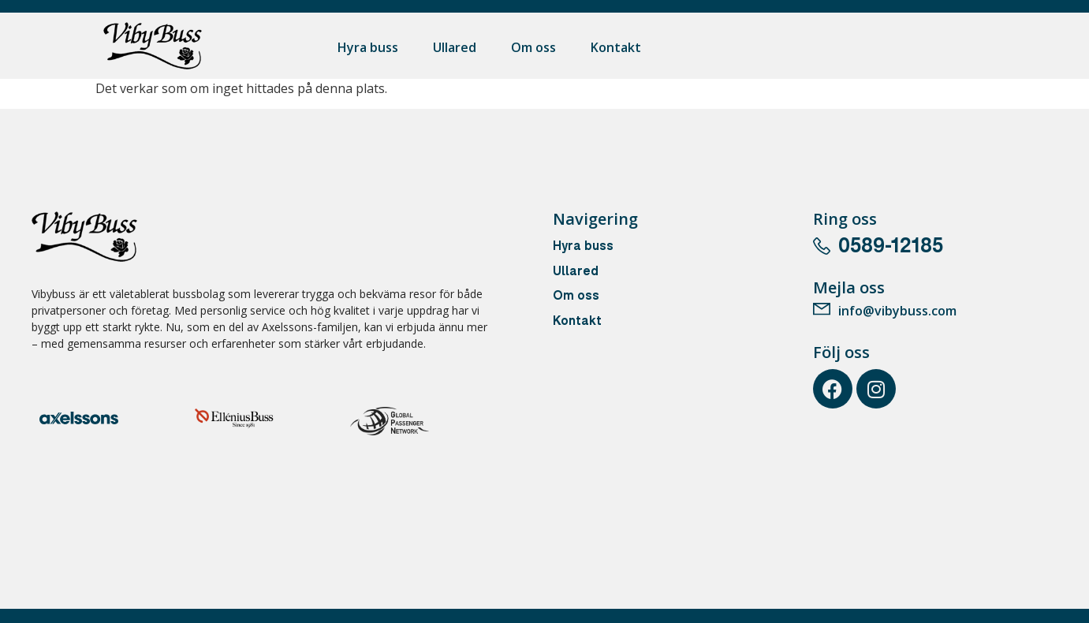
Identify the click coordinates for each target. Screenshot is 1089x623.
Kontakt (616, 47)
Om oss (533, 47)
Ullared (454, 47)
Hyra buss (368, 47)
